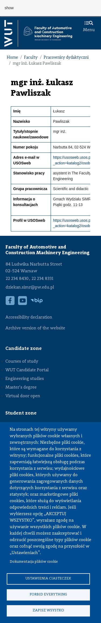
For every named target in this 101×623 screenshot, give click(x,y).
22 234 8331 (42, 279)
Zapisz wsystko (48, 610)
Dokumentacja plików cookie (34, 562)
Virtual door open (22, 396)
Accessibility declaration (28, 317)
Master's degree (21, 387)
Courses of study (21, 361)
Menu (89, 26)
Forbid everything (48, 594)
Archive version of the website (35, 328)
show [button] (9, 8)
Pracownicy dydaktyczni (66, 58)
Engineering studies (24, 379)
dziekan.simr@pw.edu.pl (30, 287)
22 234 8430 (17, 279)
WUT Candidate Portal (27, 370)
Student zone (21, 413)
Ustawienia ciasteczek (48, 578)
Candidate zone (23, 348)
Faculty (31, 58)
